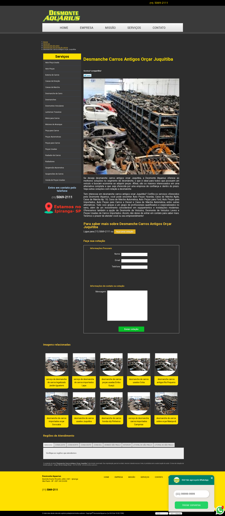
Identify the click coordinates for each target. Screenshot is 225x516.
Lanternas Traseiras (53, 112)
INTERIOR (127, 445)
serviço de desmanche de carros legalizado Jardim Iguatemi (56, 382)
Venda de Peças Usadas (55, 180)
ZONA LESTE (60, 445)
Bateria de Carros (52, 75)
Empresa (86, 27)
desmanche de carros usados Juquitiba (84, 419)
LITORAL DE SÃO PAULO (142, 445)
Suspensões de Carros (54, 174)
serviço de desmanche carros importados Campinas (139, 421)
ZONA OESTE (86, 445)
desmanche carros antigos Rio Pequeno (166, 381)
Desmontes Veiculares (54, 106)
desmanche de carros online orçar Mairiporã (166, 419)
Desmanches (51, 100)
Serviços (134, 27)
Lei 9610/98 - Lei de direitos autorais (85, 465)
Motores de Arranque (54, 124)
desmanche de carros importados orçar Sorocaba (56, 421)
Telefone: (130, 267)
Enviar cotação (131, 329)
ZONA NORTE (73, 445)
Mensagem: (122, 305)
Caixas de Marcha (52, 87)
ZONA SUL (98, 445)
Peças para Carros (52, 143)
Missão (110, 27)
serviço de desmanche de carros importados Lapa (84, 382)
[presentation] (108, 277)
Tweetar (87, 75)
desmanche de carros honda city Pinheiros (111, 419)
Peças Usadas (51, 149)
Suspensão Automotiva (54, 168)
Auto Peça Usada (52, 63)
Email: (131, 261)
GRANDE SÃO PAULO (112, 445)
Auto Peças (50, 69)
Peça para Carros (52, 131)
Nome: (131, 254)
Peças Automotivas (53, 137)
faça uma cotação (124, 231)
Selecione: (48, 445)
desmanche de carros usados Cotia (139, 381)
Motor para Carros (52, 118)
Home (64, 27)
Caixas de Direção (52, 81)
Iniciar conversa (191, 505)
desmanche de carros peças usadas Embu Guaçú (111, 382)
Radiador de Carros (53, 155)
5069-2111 (161, 2)
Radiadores (50, 162)
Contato (159, 27)
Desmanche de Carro (54, 93)
